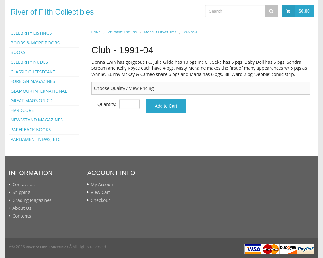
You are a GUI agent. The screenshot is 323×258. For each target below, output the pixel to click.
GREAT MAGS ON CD (31, 100)
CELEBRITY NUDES (29, 62)
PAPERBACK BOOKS (30, 129)
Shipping (21, 192)
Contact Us (23, 184)
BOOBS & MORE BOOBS (35, 43)
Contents (21, 216)
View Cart (100, 192)
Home (96, 32)
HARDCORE (22, 110)
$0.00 (304, 11)
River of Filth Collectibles (52, 12)
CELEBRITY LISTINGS (31, 33)
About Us (21, 208)
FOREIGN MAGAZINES (32, 81)
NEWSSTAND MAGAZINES (36, 120)
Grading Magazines (32, 200)
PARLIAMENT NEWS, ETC (35, 139)
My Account (103, 184)
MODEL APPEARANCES (160, 32)
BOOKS (17, 52)
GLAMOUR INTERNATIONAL (38, 91)
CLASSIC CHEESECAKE (32, 72)
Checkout (100, 200)
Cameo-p (190, 32)
